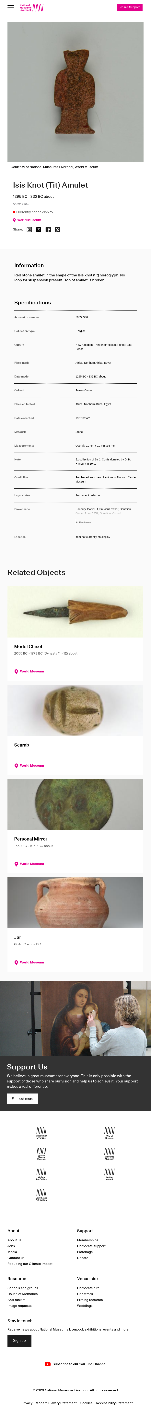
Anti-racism (16, 1300)
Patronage (85, 1252)
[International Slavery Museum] (41, 1154)
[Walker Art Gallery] (41, 1174)
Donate (82, 1258)
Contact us (16, 1258)
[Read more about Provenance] (106, 516)
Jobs (11, 1246)
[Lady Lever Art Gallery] (41, 1195)
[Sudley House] (110, 1174)
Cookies (86, 1403)
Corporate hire (88, 1288)
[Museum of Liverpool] (41, 1133)
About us (14, 1240)
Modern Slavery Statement (56, 1403)
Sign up (19, 1341)
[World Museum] (110, 1133)
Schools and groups (22, 1288)
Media (12, 1252)
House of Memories (22, 1294)
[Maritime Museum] (110, 1154)
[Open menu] (10, 8)
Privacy (26, 1403)
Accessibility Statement (114, 1403)
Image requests (19, 1306)
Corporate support (91, 1246)
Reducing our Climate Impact (29, 1264)
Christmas (85, 1294)
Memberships (87, 1240)
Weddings (85, 1306)
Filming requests (90, 1300)
